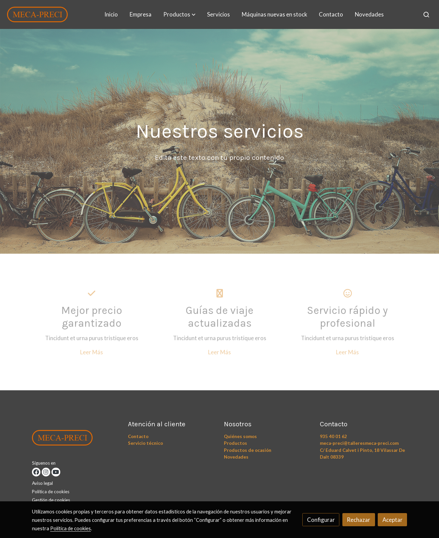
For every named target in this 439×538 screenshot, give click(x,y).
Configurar (321, 519)
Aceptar (392, 519)
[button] (179, 14)
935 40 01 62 (333, 436)
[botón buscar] (426, 14)
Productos (235, 443)
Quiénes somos (240, 436)
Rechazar (358, 519)
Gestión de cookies (51, 500)
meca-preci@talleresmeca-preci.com (359, 443)
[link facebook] (36, 472)
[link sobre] (76, 439)
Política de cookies (50, 491)
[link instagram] (46, 472)
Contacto (138, 436)
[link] (37, 14)
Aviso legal (42, 483)
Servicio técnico (145, 443)
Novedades (236, 457)
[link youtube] (55, 472)
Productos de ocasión (247, 450)
